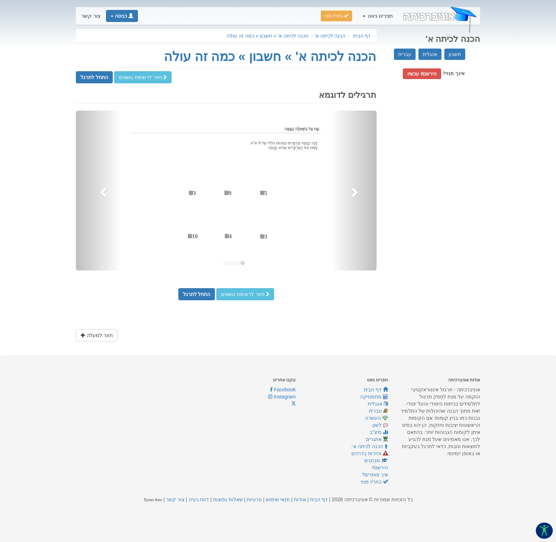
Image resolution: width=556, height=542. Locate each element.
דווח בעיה (199, 499)
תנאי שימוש (278, 499)
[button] (122, 16)
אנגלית (430, 54)
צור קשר (91, 16)
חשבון (455, 54)
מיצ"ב (378, 432)
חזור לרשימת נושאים (143, 77)
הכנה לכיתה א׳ (369, 446)
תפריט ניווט (378, 16)
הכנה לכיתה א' (330, 36)
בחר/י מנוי (374, 482)
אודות (300, 499)
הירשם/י (380, 467)
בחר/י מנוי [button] (336, 15)
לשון (380, 425)
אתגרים (377, 439)
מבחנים (376, 460)
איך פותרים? (375, 474)
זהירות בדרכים (369, 453)
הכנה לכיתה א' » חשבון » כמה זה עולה (267, 36)
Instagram (282, 396)
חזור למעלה (96, 335)
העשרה (376, 418)
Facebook (283, 389)
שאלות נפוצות (228, 499)
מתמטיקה (374, 396)
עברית (404, 54)
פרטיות (254, 499)
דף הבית (362, 36)
